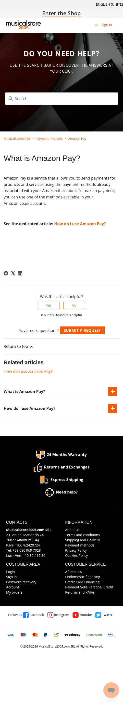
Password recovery (21, 582)
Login (10, 571)
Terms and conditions (82, 535)
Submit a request (82, 330)
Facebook (33, 614)
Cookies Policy (76, 555)
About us (72, 529)
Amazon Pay (77, 138)
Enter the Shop (61, 13)
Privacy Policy (75, 550)
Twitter (103, 614)
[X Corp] (13, 273)
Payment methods (49, 138)
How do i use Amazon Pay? (80, 223)
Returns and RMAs (80, 592)
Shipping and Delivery (82, 540)
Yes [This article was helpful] (48, 305)
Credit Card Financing (82, 582)
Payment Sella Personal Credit (89, 587)
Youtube (82, 614)
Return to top (19, 346)
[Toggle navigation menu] (96, 24)
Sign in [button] (106, 24)
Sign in (11, 576)
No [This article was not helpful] (74, 305)
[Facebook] (6, 273)
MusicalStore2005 (17, 138)
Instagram (58, 614)
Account (12, 587)
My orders (14, 592)
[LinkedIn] (20, 273)
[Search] (61, 98)
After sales (73, 571)
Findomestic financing (82, 576)
